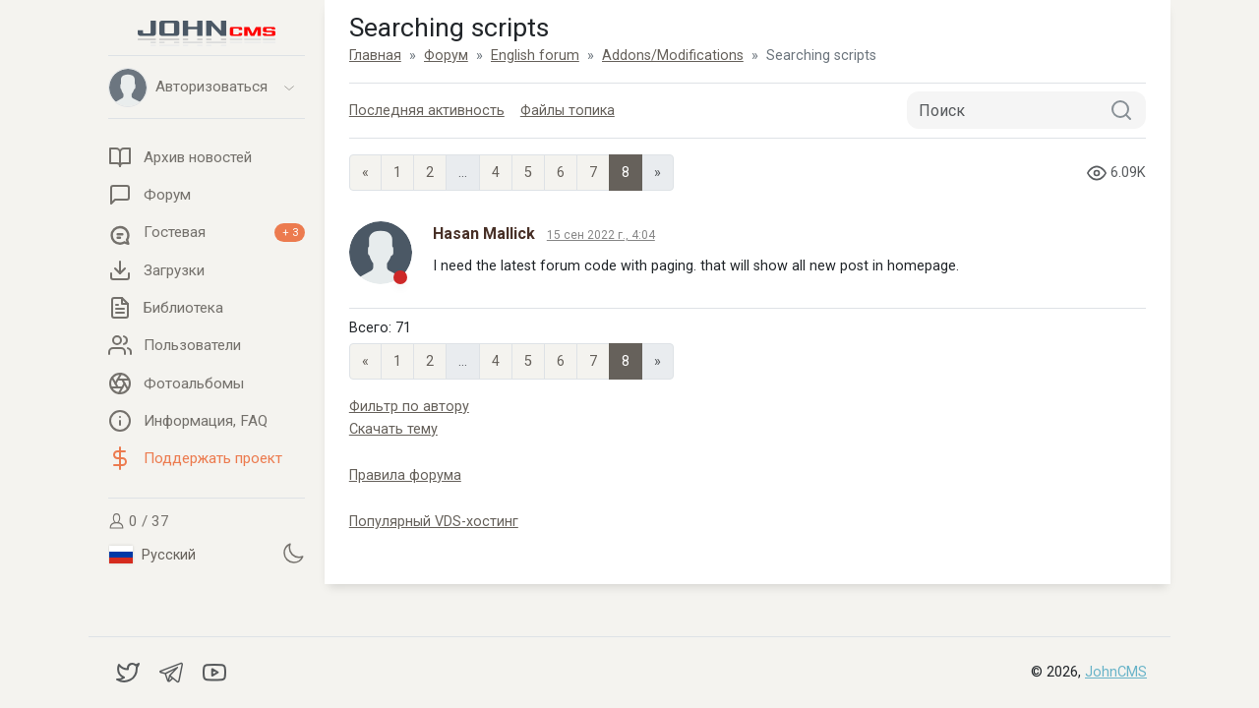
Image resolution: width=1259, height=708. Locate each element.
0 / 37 (138, 521)
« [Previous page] (365, 172)
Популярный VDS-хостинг (433, 521)
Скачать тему (393, 429)
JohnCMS (1116, 672)
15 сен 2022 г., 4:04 (601, 235)
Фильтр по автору (409, 406)
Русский (152, 554)
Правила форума (405, 475)
